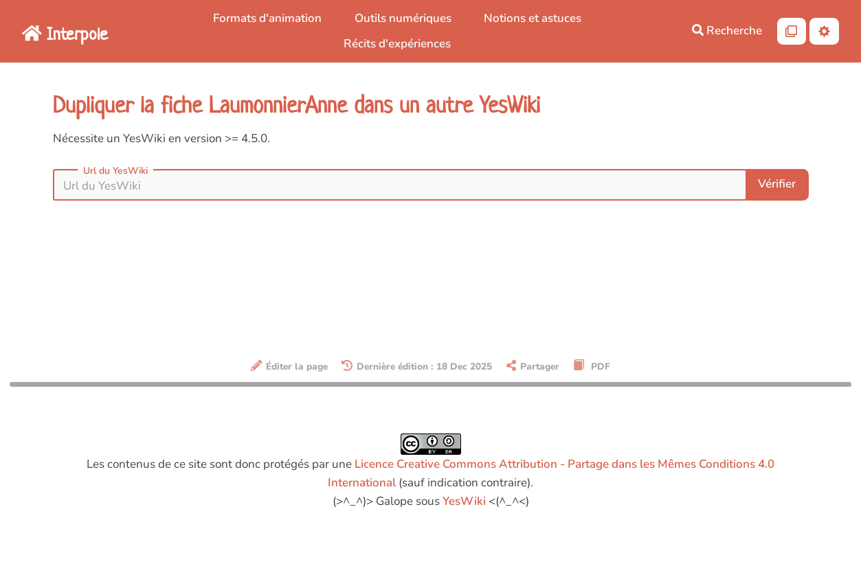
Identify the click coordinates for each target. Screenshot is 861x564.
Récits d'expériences (397, 44)
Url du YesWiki (115, 171)
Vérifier (777, 184)
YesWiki (464, 501)
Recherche (727, 30)
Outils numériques (403, 18)
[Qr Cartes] (792, 31)
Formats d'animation (267, 18)
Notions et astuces (532, 18)
